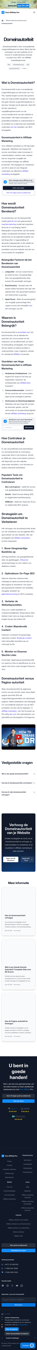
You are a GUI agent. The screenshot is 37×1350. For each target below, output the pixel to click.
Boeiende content (24, 638)
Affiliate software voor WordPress (18, 1228)
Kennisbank (27, 1160)
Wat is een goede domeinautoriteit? (18, 774)
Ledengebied (27, 1164)
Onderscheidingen (9, 1191)
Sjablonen (27, 1191)
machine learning (9, 224)
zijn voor (13, 714)
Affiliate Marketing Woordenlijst (16, 20)
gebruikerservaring (9, 594)
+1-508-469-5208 (11, 1272)
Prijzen (9, 1161)
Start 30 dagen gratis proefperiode (18, 1096)
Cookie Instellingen (12, 1338)
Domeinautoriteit (7, 23)
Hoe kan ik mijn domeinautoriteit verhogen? (18, 793)
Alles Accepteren (11, 1329)
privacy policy (22, 1324)
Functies (9, 1165)
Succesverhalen (9, 1195)
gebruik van (12, 221)
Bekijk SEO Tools (27, 859)
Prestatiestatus (27, 1172)
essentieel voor (23, 332)
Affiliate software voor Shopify (18, 1220)
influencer (24, 560)
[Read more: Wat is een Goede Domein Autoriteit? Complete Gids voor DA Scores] (18, 964)
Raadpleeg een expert (18, 1250)
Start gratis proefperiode (18, 1245)
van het (13, 127)
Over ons (9, 1187)
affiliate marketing (18, 413)
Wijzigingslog (27, 1168)
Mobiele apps (9, 1173)
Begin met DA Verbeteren (10, 859)
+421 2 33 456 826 (11, 1264)
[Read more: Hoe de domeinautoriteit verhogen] (18, 911)
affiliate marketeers (22, 538)
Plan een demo (19, 1101)
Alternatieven (9, 1177)
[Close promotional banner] (34, 2)
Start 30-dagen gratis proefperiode (18, 193)
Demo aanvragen (18, 188)
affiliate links (25, 383)
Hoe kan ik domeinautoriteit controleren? (18, 783)
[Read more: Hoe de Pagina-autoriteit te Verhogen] (18, 1017)
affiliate (17, 354)
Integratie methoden (9, 1169)
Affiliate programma (9, 1199)
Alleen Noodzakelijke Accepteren (17, 1333)
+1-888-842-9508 (11, 1268)
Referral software (18, 1232)
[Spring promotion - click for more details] (18, 4)
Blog (27, 1187)
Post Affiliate (25, 1089)
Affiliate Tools (18, 1236)
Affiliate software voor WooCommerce (18, 1224)
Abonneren (29, 427)
